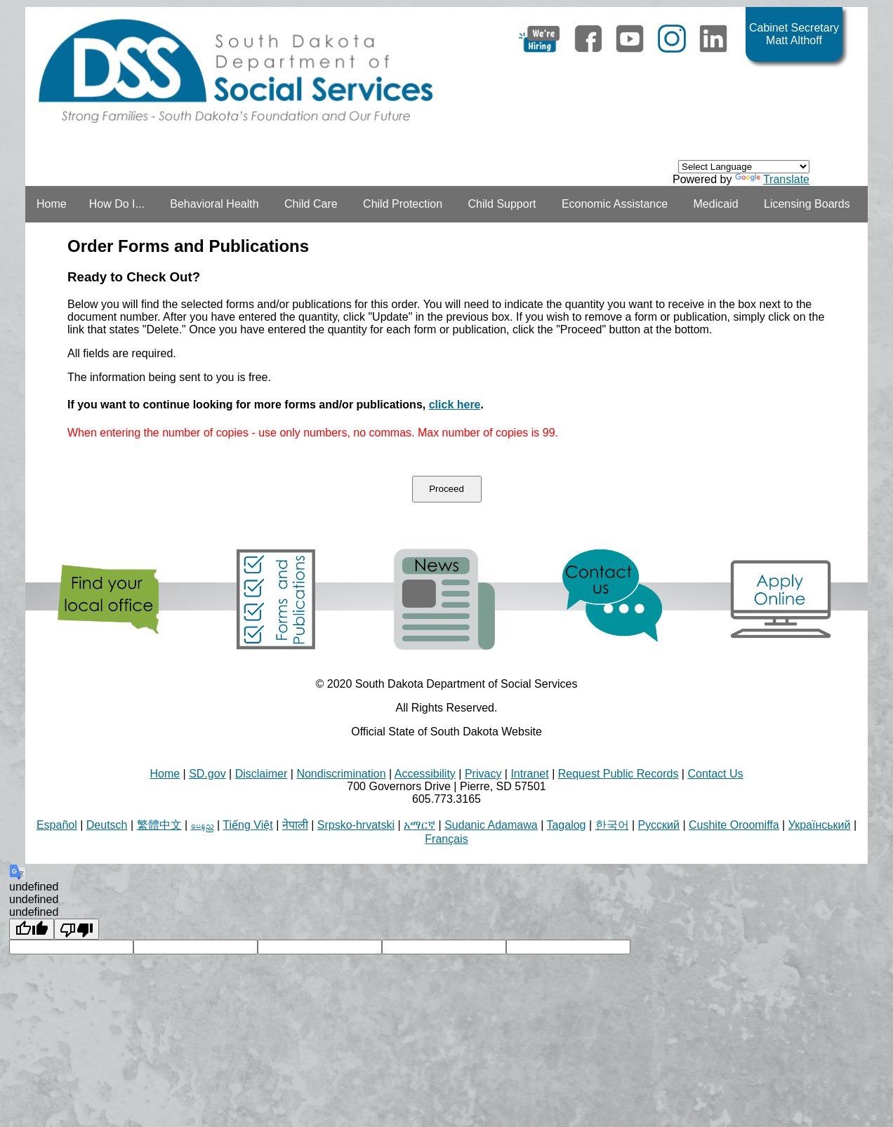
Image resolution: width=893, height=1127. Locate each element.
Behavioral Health (214, 204)
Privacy (483, 774)
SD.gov (207, 774)
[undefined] (31, 929)
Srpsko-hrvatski (356, 825)
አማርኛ (419, 825)
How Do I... (117, 204)
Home (52, 204)
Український (819, 825)
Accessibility (425, 774)
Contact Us (715, 774)
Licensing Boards (807, 204)
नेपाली (295, 825)
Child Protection (402, 204)
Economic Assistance (615, 204)
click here (455, 405)
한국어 (612, 825)
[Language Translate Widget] (743, 166)
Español (57, 825)
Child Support (502, 204)
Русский (659, 825)
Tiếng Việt (247, 825)
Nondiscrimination (340, 774)
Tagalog (566, 825)
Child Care (311, 204)
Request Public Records (618, 774)
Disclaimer (261, 774)
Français (446, 839)
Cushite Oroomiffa (734, 825)
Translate (772, 179)
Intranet (529, 774)
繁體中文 (159, 825)
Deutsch (107, 825)
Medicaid (716, 204)
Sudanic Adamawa (491, 825)
